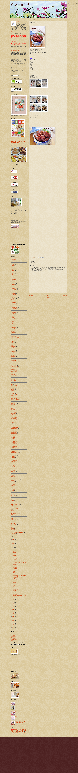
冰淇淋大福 (14, 565)
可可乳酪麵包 (15, 552)
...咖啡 (12, 274)
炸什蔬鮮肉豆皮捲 (15, 555)
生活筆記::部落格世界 (14, 496)
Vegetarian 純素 (13, 533)
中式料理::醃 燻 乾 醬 (14, 455)
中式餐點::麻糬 (13, 470)
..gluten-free (13, 361)
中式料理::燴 (13, 457)
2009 (13, 624)
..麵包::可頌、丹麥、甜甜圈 (15, 337)
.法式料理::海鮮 (13, 383)
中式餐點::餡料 (13, 484)
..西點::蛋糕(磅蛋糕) (14, 312)
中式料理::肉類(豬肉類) (35, 258)
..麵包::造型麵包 (13, 350)
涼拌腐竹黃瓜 (15, 582)
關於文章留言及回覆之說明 (15, 50)
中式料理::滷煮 (13, 448)
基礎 (23, 731)
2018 (13, 612)
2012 (13, 620)
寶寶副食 (19, 731)
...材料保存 (12, 273)
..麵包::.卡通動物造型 (14, 328)
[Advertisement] (48, 168)
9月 (13, 550)
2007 (13, 627)
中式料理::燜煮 (41, 258)
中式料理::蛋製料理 (14, 443)
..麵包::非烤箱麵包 (14, 347)
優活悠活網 (12, 640)
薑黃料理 (12, 528)
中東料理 (12, 490)
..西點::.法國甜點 (13, 289)
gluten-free (12, 731)
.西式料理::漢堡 (13, 379)
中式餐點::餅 (13, 481)
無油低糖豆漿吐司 (15, 564)
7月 (13, 599)
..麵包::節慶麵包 (13, 352)
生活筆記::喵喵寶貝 (14, 498)
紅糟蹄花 (14, 551)
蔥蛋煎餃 (14, 586)
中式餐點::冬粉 (13, 462)
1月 (13, 607)
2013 (13, 619)
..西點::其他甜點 (13, 298)
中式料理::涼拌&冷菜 (14, 441)
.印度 (12, 364)
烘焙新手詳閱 (19, 729)
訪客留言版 (13, 510)
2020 (13, 609)
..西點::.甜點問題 (13, 292)
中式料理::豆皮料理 (14, 431)
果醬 (25, 731)
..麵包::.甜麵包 (13, 332)
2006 (13, 628)
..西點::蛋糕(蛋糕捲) (14, 308)
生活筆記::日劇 (13, 494)
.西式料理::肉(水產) (14, 365)
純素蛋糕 (24, 732)
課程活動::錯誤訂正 (14, 524)
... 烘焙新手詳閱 (13, 268)
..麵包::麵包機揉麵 (14, 360)
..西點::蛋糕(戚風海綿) (14, 307)
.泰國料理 (12, 388)
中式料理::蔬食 (13, 451)
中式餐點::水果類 (13, 461)
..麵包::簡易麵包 (13, 356)
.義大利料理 (13, 409)
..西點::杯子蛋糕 (13, 299)
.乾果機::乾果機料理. (14, 394)
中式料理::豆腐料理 (14, 432)
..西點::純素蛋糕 (13, 304)
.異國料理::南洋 (13, 404)
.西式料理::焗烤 (13, 375)
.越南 (12, 408)
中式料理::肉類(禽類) (14, 428)
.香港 (12, 384)
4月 (13, 603)
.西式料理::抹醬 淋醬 (14, 371)
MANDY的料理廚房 (14, 639)
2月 (13, 606)
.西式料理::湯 (13, 376)
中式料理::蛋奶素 (13, 442)
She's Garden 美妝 (14, 633)
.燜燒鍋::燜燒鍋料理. (14, 417)
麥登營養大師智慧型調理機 (15, 513)
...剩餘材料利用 (13, 279)
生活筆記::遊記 (13, 499)
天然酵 (16, 731)
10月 (13, 548)
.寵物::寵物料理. (13, 418)
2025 (13, 539)
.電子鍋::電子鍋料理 (14, 412)
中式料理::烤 (13, 438)
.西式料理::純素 (13, 374)
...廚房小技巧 (13, 283)
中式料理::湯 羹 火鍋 (14, 446)
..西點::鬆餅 (13, 316)
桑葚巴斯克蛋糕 (17, 711)
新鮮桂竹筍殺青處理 (18, 706)
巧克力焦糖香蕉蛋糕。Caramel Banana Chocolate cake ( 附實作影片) (21, 722)
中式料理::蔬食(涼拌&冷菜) (15, 452)
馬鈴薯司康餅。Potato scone (17, 579)
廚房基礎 (15, 729)
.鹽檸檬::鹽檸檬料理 (14, 419)
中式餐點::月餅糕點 (14, 460)
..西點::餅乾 (13, 313)
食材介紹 (23, 729)
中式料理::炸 (13, 436)
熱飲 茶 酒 (18, 730)
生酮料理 (12, 500)
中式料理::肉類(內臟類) (14, 424)
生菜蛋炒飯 (14, 590)
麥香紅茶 (14, 585)
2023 (13, 542)
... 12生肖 (12, 265)
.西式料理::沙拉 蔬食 (14, 370)
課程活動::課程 (13, 523)
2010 (13, 623)
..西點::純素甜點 (13, 303)
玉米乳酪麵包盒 (15, 568)
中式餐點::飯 (13, 472)
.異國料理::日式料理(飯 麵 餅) (15, 399)
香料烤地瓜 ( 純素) (15, 589)
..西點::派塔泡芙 (13, 302)
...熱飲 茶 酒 (13, 284)
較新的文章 (31, 295)
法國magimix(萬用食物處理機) (15, 504)
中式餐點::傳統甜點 (14, 475)
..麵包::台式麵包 (13, 340)
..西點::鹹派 (13, 317)
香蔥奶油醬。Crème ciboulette (19, 716)
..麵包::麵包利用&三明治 (14, 357)
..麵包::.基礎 (13, 331)
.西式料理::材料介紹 (14, 369)
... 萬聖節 (12, 260)
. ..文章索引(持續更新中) (14, 259)
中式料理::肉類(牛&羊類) (14, 427)
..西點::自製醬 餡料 (14, 297)
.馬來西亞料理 (13, 393)
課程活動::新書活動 (14, 522)
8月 (13, 598)
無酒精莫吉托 (15, 567)
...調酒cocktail (13, 285)
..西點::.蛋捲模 (13, 293)
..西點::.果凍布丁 (13, 288)
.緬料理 (12, 414)
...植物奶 (12, 280)
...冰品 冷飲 (13, 270)
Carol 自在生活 (20, 4)
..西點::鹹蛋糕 (13, 318)
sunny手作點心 (13, 637)
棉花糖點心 (13, 514)
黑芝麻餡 (14, 572)
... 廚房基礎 (13, 264)
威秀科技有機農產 (13, 635)
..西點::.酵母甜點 (13, 294)
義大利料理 (13, 518)
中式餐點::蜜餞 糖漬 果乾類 (15, 479)
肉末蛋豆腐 (14, 559)
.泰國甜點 (12, 389)
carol (18, 21)
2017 (13, 613)
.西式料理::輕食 (13, 380)
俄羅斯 (12, 505)
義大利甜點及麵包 (14, 519)
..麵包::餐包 (13, 355)
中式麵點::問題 (13, 489)
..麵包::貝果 (13, 345)
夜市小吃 (15, 730)
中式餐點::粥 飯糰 (13, 471)
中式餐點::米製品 (13, 466)
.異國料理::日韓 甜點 (14, 400)
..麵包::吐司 (13, 342)
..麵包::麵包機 (13, 359)
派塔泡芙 (13, 732)
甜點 (22, 731)
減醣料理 (12, 515)
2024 (13, 540)
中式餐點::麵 (13, 486)
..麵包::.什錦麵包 (13, 327)
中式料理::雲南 (13, 447)
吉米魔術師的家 (13, 636)
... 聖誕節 (12, 261)
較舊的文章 (64, 295)
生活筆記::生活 (13, 495)
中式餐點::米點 (13, 467)
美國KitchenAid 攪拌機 (14, 508)
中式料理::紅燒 (13, 437)
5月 (13, 602)
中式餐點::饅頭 (13, 485)
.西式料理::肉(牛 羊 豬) (14, 366)
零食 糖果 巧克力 (23, 730)
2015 (13, 616)
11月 (13, 547)
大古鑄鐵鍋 (13, 422)
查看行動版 (47, 297)
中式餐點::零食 (13, 476)
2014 (13, 617)
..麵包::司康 (13, 341)
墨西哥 (12, 527)
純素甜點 (20, 732)
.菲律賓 (12, 407)
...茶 (11, 278)
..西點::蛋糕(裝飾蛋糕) (14, 309)
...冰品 (12, 269)
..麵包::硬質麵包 (13, 351)
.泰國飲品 (12, 390)
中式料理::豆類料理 (14, 433)
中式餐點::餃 (13, 480)
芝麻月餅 (14, 571)
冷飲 (12, 503)
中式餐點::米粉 (13, 465)
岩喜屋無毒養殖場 (13, 638)
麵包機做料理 (13, 529)
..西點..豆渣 (13, 321)
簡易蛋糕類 (17, 732)
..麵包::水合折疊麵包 (14, 336)
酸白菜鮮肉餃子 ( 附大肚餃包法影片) (18, 558)
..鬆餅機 (12, 323)
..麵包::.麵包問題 (13, 333)
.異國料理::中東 (13, 395)
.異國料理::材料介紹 (14, 403)
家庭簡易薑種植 (15, 594)
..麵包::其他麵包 (13, 346)
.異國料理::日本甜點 (14, 398)
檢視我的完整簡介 (13, 31)
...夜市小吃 (12, 275)
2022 (13, 543)
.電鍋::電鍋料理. (13, 413)
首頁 (48, 295)
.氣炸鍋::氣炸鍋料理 (14, 385)
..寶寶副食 (12, 326)
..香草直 (12, 322)
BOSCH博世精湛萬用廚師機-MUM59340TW (17, 532)
